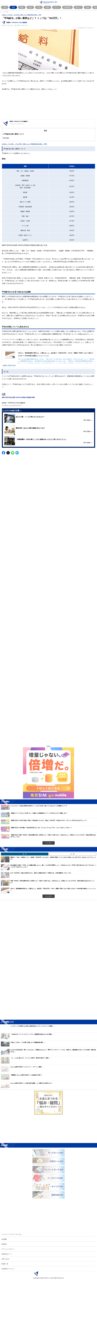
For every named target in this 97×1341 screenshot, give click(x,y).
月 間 (72, 854)
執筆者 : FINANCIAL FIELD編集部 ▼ (19, 121)
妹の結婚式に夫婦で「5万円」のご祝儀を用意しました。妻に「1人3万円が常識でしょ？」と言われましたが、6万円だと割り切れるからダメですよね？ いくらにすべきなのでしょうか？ (53, 866)
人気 (4, 7)
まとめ (6, 138)
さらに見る (48, 842)
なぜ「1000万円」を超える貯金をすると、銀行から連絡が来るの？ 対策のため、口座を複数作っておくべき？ (40, 872)
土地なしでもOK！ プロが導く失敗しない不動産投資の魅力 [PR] (21, 14)
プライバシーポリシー (8, 1249)
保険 (47, 7)
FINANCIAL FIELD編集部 (19, 22)
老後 (87, 7)
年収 (13, 7)
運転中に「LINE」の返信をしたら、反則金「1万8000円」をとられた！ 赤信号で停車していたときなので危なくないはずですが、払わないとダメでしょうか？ (53, 858)
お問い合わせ (5, 1258)
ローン (56, 7)
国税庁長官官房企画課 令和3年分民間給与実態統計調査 (18, 397)
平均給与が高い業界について (13, 134)
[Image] (48, 2)
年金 (38, 7)
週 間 (24, 854)
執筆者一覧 (4, 1263)
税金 (30, 7)
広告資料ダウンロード (8, 1268)
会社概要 (4, 1239)
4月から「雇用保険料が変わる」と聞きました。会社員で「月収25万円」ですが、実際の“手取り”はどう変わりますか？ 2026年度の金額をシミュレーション (53, 889)
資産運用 (67, 7)
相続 (21, 7)
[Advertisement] (48, 105)
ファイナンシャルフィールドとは (11, 1234)
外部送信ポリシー (6, 1254)
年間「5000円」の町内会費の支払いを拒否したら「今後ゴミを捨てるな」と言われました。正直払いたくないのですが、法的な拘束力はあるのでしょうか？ (52, 881)
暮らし (78, 7)
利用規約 (4, 1244)
